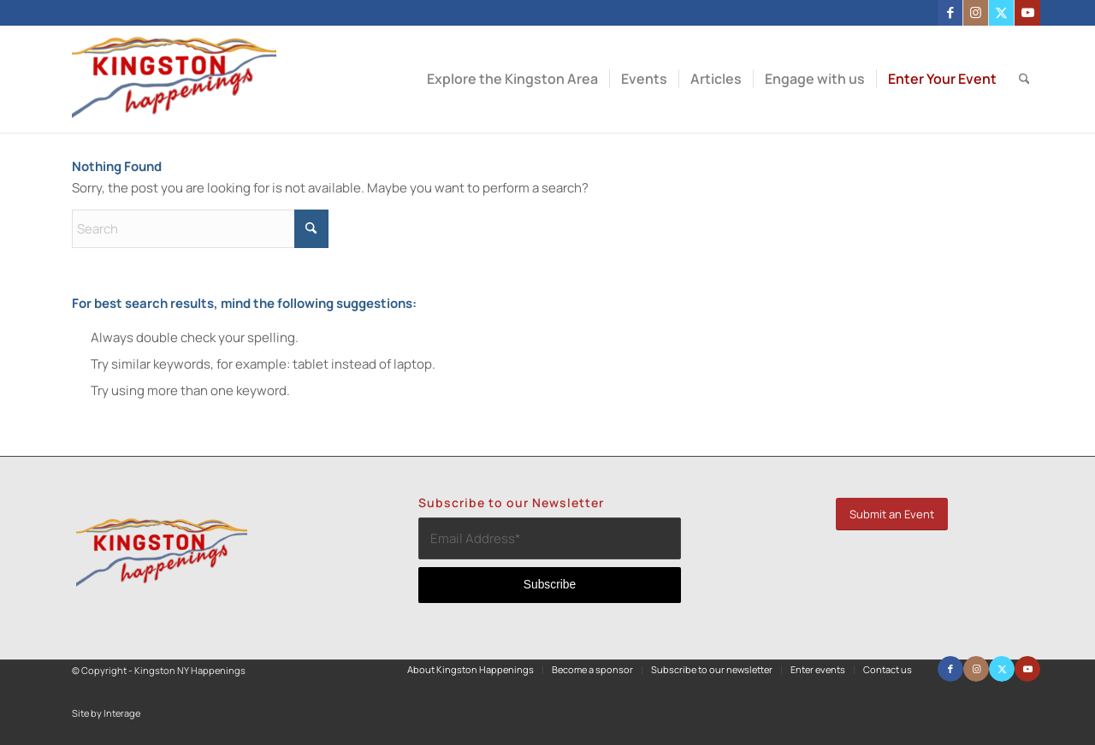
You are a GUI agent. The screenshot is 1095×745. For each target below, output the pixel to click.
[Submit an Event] (892, 514)
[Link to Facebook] (950, 13)
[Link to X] (1001, 13)
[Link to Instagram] (975, 13)
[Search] (1024, 79)
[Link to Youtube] (1027, 13)
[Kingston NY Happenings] (174, 79)
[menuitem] (512, 79)
